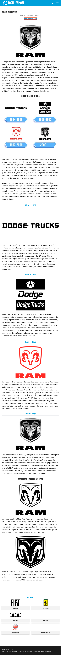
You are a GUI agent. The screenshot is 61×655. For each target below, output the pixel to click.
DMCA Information (39, 651)
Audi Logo (15, 620)
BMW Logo (45, 620)
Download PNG (30, 18)
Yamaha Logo (15, 632)
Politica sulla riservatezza (10, 651)
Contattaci (49, 651)
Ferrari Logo (45, 608)
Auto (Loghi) (35, 15)
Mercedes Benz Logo (45, 632)
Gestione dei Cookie (25, 651)
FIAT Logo (15, 608)
